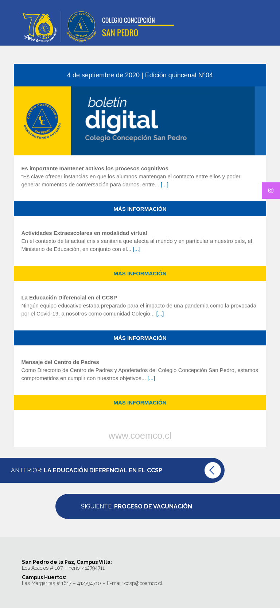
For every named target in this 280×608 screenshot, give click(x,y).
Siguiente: (136, 506)
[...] (164, 184)
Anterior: (86, 470)
